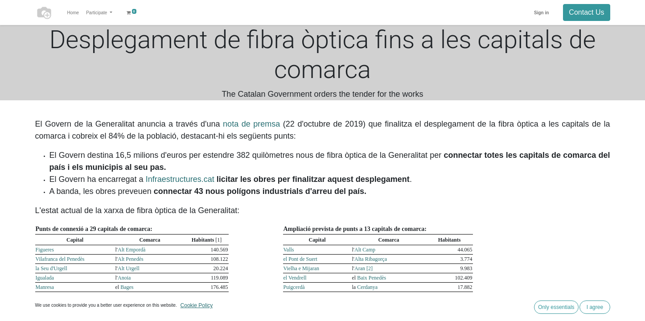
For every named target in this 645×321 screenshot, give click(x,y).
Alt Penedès (131, 259)
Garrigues (369, 306)
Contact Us (586, 12)
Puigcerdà (294, 287)
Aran (360, 268)
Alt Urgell (129, 268)
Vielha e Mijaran (301, 268)
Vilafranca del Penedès (60, 259)
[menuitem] (73, 13)
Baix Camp (132, 296)
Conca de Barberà (376, 296)
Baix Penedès (371, 278)
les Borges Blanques (305, 306)
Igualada (45, 278)
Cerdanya (367, 287)
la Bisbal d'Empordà (57, 315)
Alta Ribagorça (370, 259)
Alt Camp (364, 250)
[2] (369, 268)
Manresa (45, 287)
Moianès (366, 315)
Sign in (541, 12)
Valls (288, 250)
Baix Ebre (131, 306)
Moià (289, 315)
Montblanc (295, 296)
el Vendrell (295, 278)
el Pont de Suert (300, 259)
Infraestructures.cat (180, 179)
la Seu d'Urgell (51, 268)
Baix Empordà (136, 315)
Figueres (45, 250)
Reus (41, 296)
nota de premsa (251, 123)
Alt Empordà (131, 250)
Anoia (124, 278)
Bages (126, 287)
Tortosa (44, 306)
